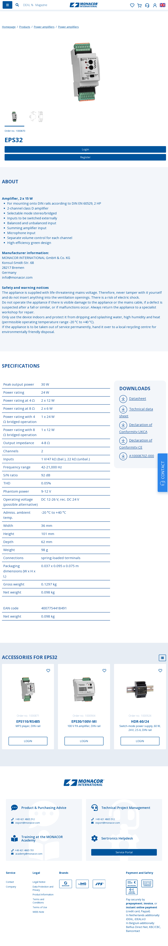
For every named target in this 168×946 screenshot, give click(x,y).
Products (24, 27)
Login (85, 149)
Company (11, 886)
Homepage (9, 27)
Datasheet (137, 398)
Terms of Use (40, 907)
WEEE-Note (38, 911)
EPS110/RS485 (28, 721)
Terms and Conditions (38, 901)
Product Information (43, 894)
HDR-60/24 (140, 721)
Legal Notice (39, 881)
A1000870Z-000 (141, 455)
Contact (10, 881)
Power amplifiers (44, 27)
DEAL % (28, 5)
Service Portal (124, 852)
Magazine (41, 5)
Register (85, 157)
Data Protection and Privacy (43, 888)
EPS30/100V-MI (84, 721)
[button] (155, 5)
